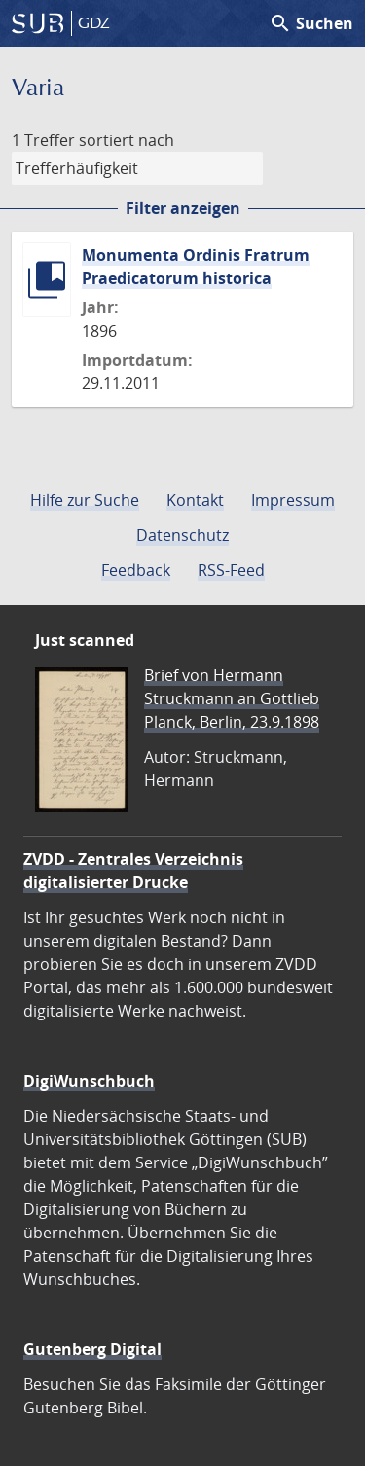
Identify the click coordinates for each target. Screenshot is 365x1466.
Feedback (135, 570)
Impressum (293, 500)
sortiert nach (126, 140)
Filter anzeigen (183, 208)
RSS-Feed (231, 570)
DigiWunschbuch (89, 1080)
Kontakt (195, 500)
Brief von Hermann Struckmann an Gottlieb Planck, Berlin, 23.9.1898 (231, 698)
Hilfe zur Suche (84, 500)
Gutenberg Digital (92, 1349)
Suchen (311, 23)
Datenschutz (182, 535)
